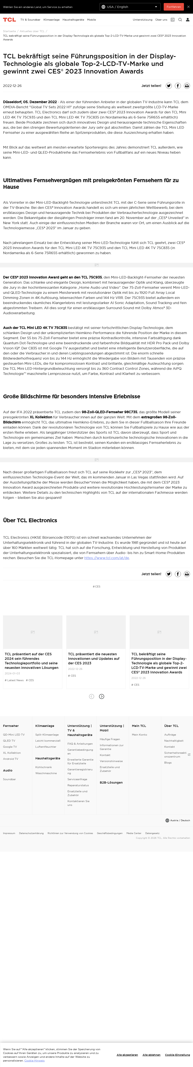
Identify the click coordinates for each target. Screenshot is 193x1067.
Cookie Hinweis (34, 1060)
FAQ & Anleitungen (80, 743)
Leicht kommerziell (47, 740)
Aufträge (170, 734)
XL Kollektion (12, 752)
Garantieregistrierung (80, 771)
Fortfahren (174, 7)
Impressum (9, 833)
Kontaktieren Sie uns (78, 803)
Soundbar (9, 779)
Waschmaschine (46, 773)
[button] (101, 696)
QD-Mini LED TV (14, 734)
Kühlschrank (43, 767)
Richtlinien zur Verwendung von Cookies (70, 833)
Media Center (133, 833)
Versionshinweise (111, 761)
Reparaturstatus (78, 785)
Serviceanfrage (77, 779)
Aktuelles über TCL (32, 31)
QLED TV (9, 740)
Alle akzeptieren (127, 1055)
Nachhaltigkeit (174, 740)
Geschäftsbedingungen (109, 833)
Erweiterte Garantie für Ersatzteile (80, 761)
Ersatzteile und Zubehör (77, 793)
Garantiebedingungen (80, 751)
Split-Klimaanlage (47, 734)
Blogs (168, 762)
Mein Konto (139, 734)
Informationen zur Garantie (112, 747)
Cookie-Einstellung (177, 1055)
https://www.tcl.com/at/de (106, 558)
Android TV (10, 759)
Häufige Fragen (110, 739)
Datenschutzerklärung (31, 833)
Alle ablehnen (151, 1055)
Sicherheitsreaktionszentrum (177, 754)
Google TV (10, 746)
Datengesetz (152, 833)
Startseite (9, 31)
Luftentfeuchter (45, 746)
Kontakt (105, 755)
